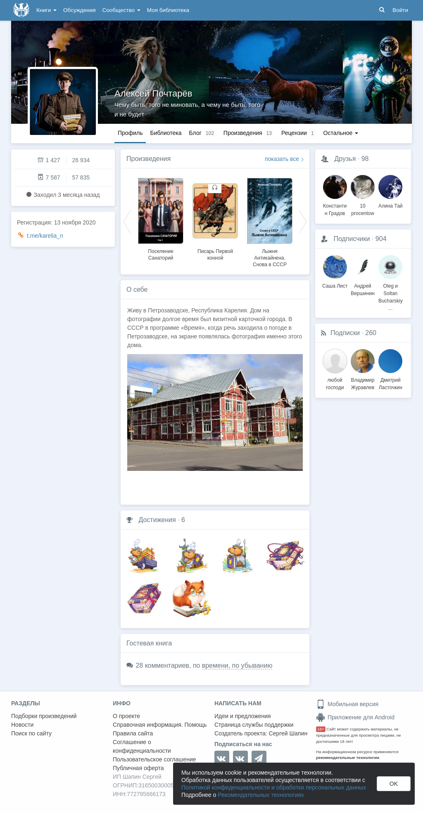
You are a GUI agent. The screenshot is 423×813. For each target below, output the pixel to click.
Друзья (345, 158)
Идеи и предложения (242, 716)
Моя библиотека (168, 10)
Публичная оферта (138, 768)
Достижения (157, 519)
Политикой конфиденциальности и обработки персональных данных (273, 787)
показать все (282, 159)
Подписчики (351, 238)
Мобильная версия (347, 704)
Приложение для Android (355, 717)
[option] (160, 218)
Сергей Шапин (288, 733)
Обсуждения (79, 10)
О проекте (126, 716)
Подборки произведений (44, 716)
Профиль (130, 133)
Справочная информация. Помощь (160, 724)
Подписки (345, 332)
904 (381, 238)
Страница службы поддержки (253, 724)
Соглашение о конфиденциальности (142, 746)
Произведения (148, 158)
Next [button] (303, 221)
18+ (320, 729)
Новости (22, 724)
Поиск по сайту (31, 733)
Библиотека (165, 133)
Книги (46, 10)
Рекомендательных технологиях (261, 795)
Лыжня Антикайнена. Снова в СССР (270, 257)
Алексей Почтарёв (153, 93)
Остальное (341, 133)
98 (365, 158)
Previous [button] (127, 221)
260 (370, 332)
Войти (400, 10)
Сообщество (121, 10)
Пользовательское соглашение (154, 759)
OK (394, 783)
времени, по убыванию (237, 665)
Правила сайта (133, 733)
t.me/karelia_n (45, 235)
